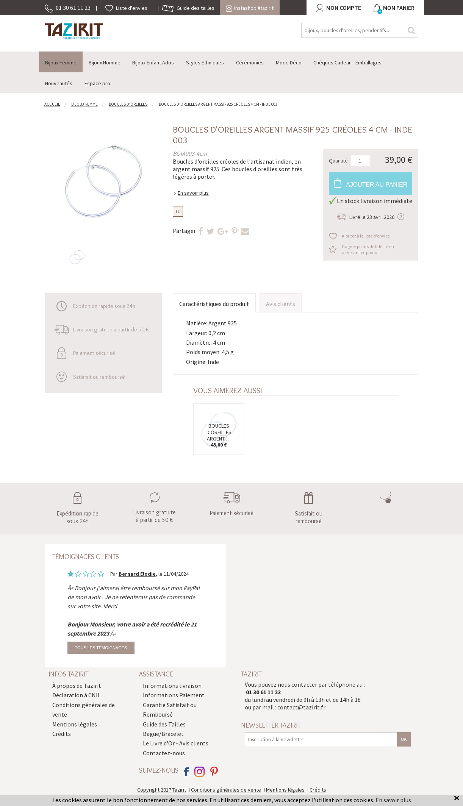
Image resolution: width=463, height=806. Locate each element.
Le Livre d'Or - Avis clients (175, 743)
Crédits (61, 733)
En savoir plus (193, 192)
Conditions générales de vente (226, 789)
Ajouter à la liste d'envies (365, 236)
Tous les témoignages (101, 647)
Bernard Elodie (137, 574)
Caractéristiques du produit (214, 304)
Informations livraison (172, 685)
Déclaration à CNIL (76, 695)
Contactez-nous (164, 753)
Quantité (338, 160)
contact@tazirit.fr (301, 707)
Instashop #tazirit (250, 8)
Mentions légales (74, 724)
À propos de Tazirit (76, 685)
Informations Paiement (174, 695)
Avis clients (280, 304)
